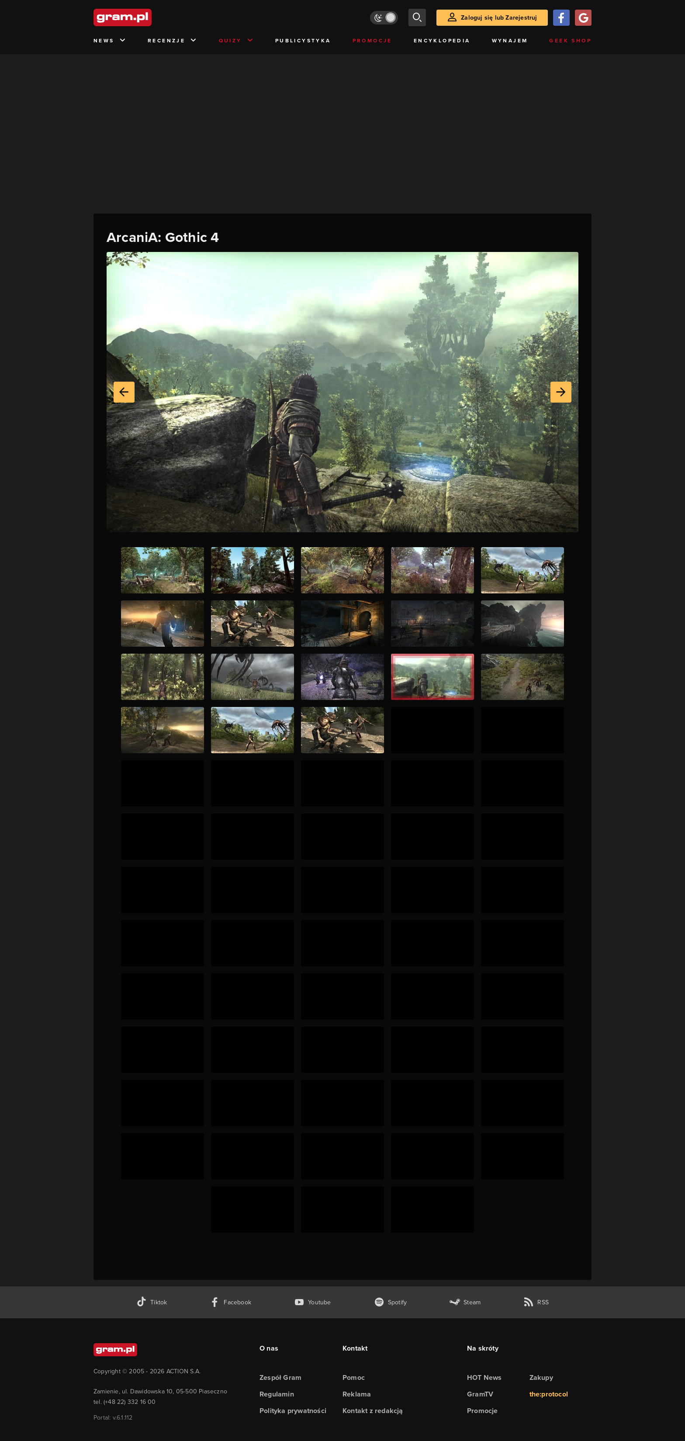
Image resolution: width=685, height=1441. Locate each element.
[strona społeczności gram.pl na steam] (465, 1302)
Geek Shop (570, 41)
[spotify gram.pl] (390, 1302)
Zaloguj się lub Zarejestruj (499, 17)
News (109, 40)
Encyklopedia (442, 41)
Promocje (372, 41)
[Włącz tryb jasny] (384, 17)
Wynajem (510, 41)
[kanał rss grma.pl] (536, 1302)
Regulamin (276, 1394)
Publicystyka (303, 41)
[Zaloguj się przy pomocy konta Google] (583, 18)
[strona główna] (144, 17)
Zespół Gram (280, 1377)
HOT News (484, 1377)
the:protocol (548, 1394)
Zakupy (541, 1377)
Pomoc (353, 1377)
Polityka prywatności (292, 1411)
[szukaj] (417, 17)
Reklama (356, 1394)
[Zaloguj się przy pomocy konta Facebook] (561, 18)
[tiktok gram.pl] (151, 1302)
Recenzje (172, 40)
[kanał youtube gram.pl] (312, 1302)
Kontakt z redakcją (372, 1411)
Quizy (236, 40)
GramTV (480, 1394)
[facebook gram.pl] (230, 1302)
